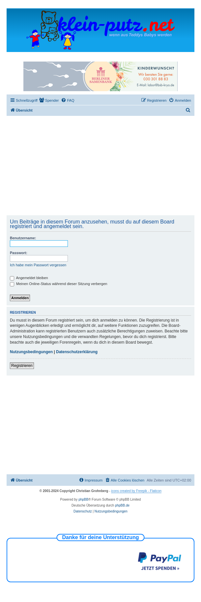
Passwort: (18, 253)
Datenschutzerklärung (77, 352)
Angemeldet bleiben (29, 278)
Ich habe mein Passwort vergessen (38, 265)
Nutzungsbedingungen (31, 352)
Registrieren (22, 365)
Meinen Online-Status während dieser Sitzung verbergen (58, 284)
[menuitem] (49, 100)
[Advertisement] (104, 165)
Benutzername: (23, 238)
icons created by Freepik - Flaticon (136, 491)
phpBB (83, 499)
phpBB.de (122, 505)
